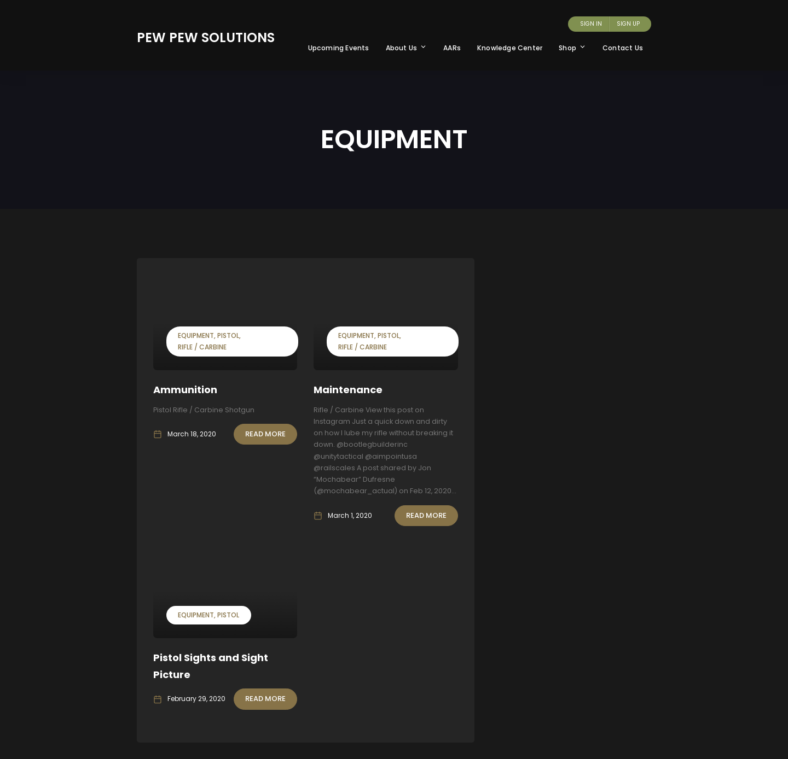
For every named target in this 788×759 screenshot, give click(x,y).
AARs (452, 47)
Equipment (196, 335)
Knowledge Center (509, 47)
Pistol (228, 335)
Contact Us (622, 47)
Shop (572, 47)
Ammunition (185, 389)
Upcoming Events (338, 47)
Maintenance (348, 389)
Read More (265, 434)
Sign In (591, 24)
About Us (406, 47)
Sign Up (628, 24)
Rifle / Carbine (202, 347)
